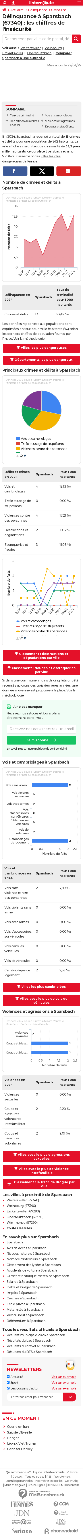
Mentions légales (14, 1485)
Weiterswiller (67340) (23, 1200)
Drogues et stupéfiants (59, 126)
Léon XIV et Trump (21, 1443)
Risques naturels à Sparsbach (29, 1254)
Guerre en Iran (18, 1427)
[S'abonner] (41, 1397)
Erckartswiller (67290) (23, 1211)
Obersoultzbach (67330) (25, 1217)
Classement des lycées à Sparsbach (34, 1265)
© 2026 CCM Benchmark (63, 1485)
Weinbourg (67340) (21, 1206)
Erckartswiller (12, 53)
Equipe (37, 1472)
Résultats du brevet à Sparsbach (31, 1346)
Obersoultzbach (39, 53)
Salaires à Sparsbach (22, 1282)
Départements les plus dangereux (44, 360)
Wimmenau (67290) (22, 1223)
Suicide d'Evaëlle (19, 1432)
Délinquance (37, 10)
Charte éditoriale (54, 1472)
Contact (18, 1476)
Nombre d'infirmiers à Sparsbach (32, 1259)
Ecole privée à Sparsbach (25, 1304)
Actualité (17, 10)
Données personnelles (19, 1480)
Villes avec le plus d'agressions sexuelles (44, 1157)
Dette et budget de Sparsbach (29, 1287)
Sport (12, 1383)
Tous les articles (34, 1476)
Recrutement (62, 1476)
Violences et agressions (60, 121)
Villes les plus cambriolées (43, 987)
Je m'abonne (37, 740)
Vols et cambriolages (58, 115)
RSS (48, 1476)
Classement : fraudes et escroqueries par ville (43, 670)
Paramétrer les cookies (48, 1480)
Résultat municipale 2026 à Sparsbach (36, 1335)
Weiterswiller (31, 48)
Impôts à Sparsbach (22, 1293)
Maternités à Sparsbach (24, 1310)
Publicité (72, 1472)
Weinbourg (53, 48)
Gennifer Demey (20, 1449)
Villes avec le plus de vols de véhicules (44, 1001)
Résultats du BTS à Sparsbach (29, 1352)
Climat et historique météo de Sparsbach (38, 1276)
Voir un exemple (64, 1377)
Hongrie (13, 1438)
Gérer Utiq (71, 1480)
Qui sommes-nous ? (18, 1472)
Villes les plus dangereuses (44, 348)
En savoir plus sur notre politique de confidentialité (37, 748)
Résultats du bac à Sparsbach (29, 1341)
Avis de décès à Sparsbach (26, 1248)
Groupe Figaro (36, 1485)
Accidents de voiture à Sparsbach (32, 1270)
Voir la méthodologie (29, 339)
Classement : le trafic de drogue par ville (44, 1184)
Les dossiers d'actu (22, 1388)
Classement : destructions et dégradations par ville (43, 656)
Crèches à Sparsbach (23, 1298)
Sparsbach (15, 1242)
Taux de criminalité (22, 115)
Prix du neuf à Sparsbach (25, 1315)
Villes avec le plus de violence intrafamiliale (44, 1171)
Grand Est (58, 10)
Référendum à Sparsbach (26, 1321)
